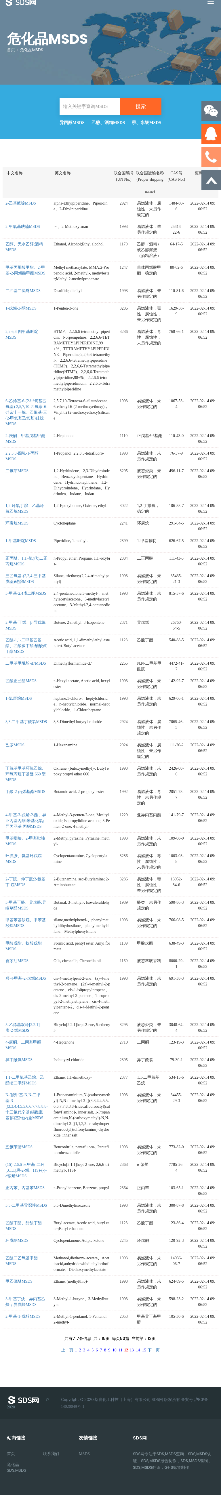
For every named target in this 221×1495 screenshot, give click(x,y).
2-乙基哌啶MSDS (20, 203)
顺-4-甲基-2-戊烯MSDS (25, 978)
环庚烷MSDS (16, 523)
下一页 (154, 1350)
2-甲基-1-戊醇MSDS (23, 1316)
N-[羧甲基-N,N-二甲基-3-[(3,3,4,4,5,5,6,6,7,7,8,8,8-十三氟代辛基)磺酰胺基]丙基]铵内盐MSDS (26, 1106)
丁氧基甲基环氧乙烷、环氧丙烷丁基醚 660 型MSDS (25, 774)
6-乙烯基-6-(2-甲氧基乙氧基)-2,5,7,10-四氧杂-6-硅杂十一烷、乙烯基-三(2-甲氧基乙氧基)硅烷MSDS (26, 412)
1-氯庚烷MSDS (18, 698)
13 (132, 1350)
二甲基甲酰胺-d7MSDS (25, 663)
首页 (11, 50)
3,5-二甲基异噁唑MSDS (26, 1205)
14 (138, 1350)
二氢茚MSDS (16, 471)
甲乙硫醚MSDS (19, 1281)
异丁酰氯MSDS (19, 1060)
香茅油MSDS (16, 961)
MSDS (84, 1454)
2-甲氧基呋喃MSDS (22, 226)
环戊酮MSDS (16, 1240)
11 (120, 1350)
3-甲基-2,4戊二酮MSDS (25, 593)
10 (115, 1350)
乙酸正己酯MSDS (21, 681)
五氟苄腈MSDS (19, 1147)
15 (144, 1350)
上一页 (67, 1350)
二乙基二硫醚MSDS (23, 291)
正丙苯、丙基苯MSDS (25, 1188)
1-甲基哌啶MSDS (20, 541)
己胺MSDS (14, 745)
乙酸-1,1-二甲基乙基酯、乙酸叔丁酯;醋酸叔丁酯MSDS (26, 646)
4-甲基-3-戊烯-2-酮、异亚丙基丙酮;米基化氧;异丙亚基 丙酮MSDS (25, 821)
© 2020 (28, 1402)
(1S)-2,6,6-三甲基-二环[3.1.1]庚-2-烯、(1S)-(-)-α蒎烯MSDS (26, 1170)
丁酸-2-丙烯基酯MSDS (25, 792)
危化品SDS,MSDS (16, 1467)
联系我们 (51, 1453)
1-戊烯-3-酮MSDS (21, 308)
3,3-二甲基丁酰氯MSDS (26, 722)
